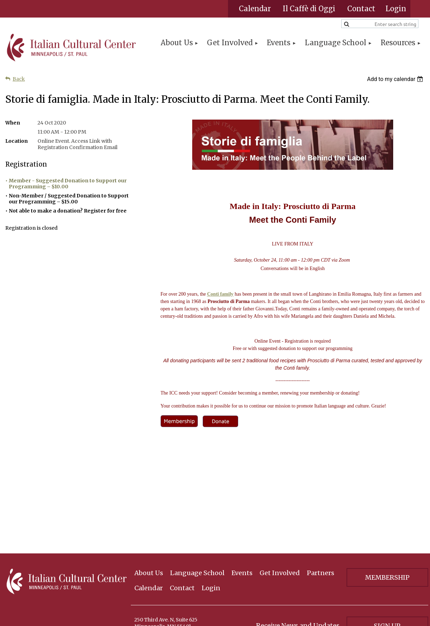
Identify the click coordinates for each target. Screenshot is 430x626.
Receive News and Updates (298, 556)
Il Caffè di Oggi (309, 8)
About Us (148, 504)
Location (16, 141)
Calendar (255, 8)
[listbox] (396, 79)
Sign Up (387, 557)
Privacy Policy (387, 582)
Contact (361, 8)
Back (19, 79)
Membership (387, 508)
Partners (320, 504)
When (12, 123)
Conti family (220, 294)
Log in (395, 9)
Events (242, 504)
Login (211, 519)
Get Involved (280, 504)
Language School (197, 504)
